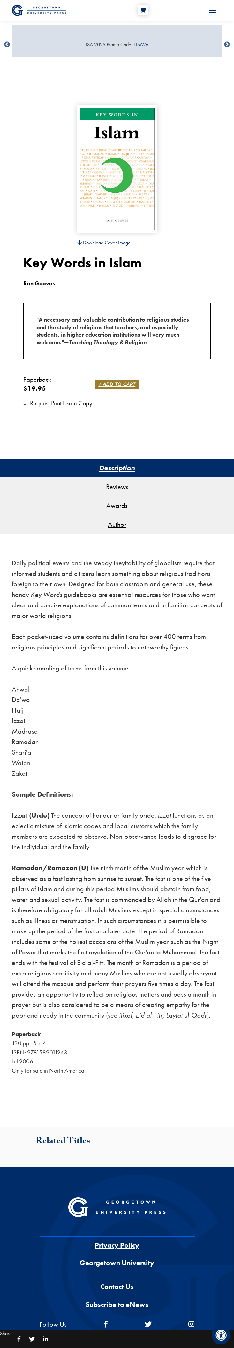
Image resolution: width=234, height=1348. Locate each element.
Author (117, 524)
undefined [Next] (227, 44)
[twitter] (148, 1324)
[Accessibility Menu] (221, 1335)
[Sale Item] (117, 44)
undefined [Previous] (7, 44)
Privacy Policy (117, 1245)
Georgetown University (117, 1262)
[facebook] (105, 1324)
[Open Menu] (212, 10)
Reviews (117, 486)
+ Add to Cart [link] (116, 384)
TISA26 (141, 44)
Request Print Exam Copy (57, 403)
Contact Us (117, 1286)
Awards (117, 505)
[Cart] (143, 10)
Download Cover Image (104, 242)
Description (117, 468)
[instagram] (191, 1324)
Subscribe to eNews (117, 1304)
